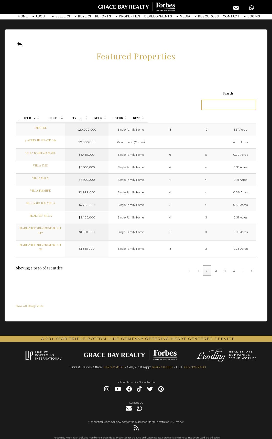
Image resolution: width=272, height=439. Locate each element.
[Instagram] (106, 382)
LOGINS (252, 16)
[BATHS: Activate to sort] (218, 118)
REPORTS (103, 16)
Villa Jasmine (54, 190)
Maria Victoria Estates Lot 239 (54, 240)
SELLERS (61, 16)
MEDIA (183, 16)
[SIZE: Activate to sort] (244, 118)
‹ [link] (198, 262)
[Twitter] (150, 382)
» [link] (252, 262)
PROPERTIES (127, 16)
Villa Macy (54, 178)
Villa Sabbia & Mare (54, 153)
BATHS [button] (216, 118)
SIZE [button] (241, 118)
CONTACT (231, 16)
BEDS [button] (189, 118)
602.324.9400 (195, 359)
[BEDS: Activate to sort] (192, 118)
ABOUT (40, 16)
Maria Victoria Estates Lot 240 (54, 228)
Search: (228, 93)
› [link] (243, 262)
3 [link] (225, 262)
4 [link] (234, 262)
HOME (23, 16)
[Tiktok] (139, 382)
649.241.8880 (162, 359)
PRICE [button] (106, 118)
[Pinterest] (161, 382)
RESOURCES (206, 16)
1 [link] (207, 262)
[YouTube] (117, 382)
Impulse (54, 128)
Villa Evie (54, 165)
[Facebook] (129, 382)
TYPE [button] (149, 118)
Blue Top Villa (54, 215)
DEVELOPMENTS (158, 16)
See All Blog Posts (30, 298)
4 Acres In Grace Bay (54, 140)
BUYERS (82, 16)
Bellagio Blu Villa (54, 203)
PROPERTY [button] (51, 118)
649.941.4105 (114, 359)
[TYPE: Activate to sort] (152, 118)
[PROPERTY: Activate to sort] (54, 118)
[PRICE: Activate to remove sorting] (108, 118)
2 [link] (216, 262)
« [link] (189, 262)
